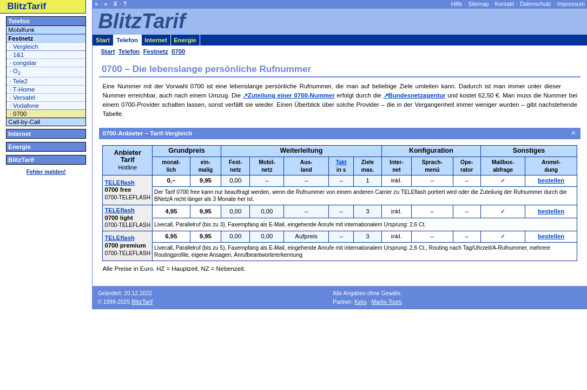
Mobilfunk (21, 30)
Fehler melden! (46, 172)
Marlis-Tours (387, 302)
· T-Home (22, 89)
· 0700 (18, 113)
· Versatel (22, 97)
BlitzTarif (27, 6)
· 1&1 (17, 54)
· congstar (23, 63)
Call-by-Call (24, 122)
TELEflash (119, 182)
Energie (19, 147)
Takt (341, 162)
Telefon (19, 21)
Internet (19, 134)
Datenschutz (535, 4)
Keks (360, 302)
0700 (178, 51)
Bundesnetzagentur (417, 95)
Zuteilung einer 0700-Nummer (291, 95)
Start (103, 40)
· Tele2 (19, 81)
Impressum (571, 4)
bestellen (551, 180)
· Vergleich (24, 46)
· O (15, 72)
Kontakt (504, 4)
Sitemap (479, 4)
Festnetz (20, 38)
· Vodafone (24, 105)
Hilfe (457, 4)
